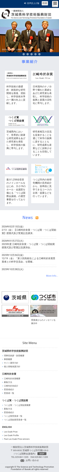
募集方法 (8, 382)
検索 (44, 3)
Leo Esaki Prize (10, 432)
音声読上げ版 (33, 3)
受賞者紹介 (9, 389)
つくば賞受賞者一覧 (13, 416)
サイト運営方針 (11, 363)
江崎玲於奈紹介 (11, 386)
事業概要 (8, 359)
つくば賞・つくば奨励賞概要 (17, 405)
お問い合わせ (29, 460)
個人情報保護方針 (12, 366)
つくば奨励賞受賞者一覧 (15, 420)
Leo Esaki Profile (11, 435)
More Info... (52, 275)
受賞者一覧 (9, 393)
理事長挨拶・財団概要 (14, 355)
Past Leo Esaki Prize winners (16, 439)
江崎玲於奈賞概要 (12, 378)
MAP (42, 453)
